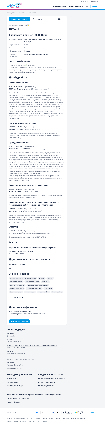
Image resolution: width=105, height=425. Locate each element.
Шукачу (94, 2)
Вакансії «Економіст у (19, 398)
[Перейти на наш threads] (42, 412)
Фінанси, (12, 379)
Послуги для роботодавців (16, 419)
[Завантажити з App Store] (67, 412)
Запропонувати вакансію (19, 19)
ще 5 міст (31, 359)
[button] (87, 6)
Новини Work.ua (47, 419)
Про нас (29, 419)
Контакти (37, 419)
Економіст (10, 334)
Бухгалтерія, (14, 382)
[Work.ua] (13, 6)
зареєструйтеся (29, 72)
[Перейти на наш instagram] (47, 412)
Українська (11, 412)
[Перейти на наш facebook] (37, 412)
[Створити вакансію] (76, 6)
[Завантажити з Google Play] (80, 412)
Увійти (94, 6)
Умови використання (77, 419)
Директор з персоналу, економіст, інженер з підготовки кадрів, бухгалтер (32, 345)
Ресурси (57, 419)
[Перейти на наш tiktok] (58, 412)
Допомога (65, 419)
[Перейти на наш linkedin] (53, 412)
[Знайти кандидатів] (59, 6)
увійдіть (60, 70)
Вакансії (14, 402)
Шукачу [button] (93, 412)
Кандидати (51, 379)
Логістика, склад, (15, 386)
